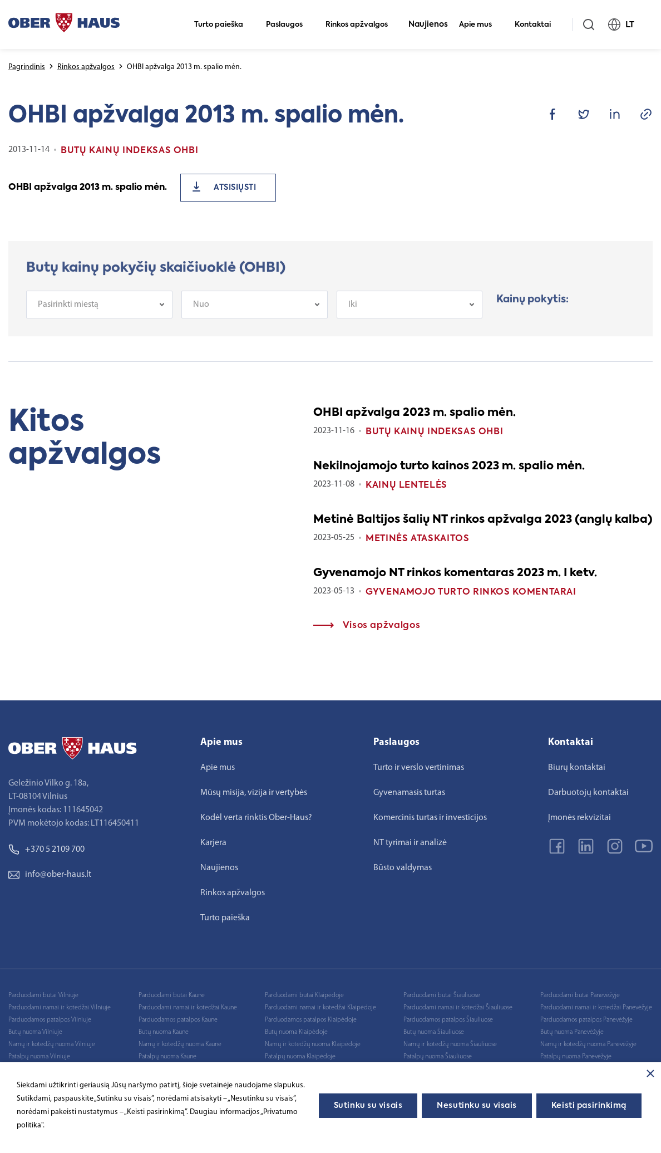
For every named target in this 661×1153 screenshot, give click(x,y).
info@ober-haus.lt (49, 874)
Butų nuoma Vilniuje (35, 1032)
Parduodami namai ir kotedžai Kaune (188, 1007)
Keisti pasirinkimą (589, 1106)
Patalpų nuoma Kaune (167, 1056)
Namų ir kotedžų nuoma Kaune (180, 1044)
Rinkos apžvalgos (361, 24)
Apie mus (480, 24)
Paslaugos (289, 24)
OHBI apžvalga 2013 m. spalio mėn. (87, 187)
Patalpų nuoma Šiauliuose (437, 1056)
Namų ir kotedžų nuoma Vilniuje (51, 1044)
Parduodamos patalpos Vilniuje (49, 1020)
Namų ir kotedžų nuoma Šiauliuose (450, 1044)
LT (626, 24)
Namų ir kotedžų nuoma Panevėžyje (588, 1044)
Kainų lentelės (406, 485)
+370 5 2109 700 (46, 849)
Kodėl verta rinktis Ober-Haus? (256, 817)
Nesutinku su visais (477, 1106)
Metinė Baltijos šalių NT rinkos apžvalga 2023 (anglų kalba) (483, 520)
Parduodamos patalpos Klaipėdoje (311, 1020)
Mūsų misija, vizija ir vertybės (253, 792)
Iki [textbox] (352, 312)
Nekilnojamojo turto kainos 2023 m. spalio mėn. (449, 466)
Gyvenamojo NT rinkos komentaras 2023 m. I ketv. (455, 573)
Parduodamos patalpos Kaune (178, 1020)
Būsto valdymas (402, 867)
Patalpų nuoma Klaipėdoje (300, 1056)
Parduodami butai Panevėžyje (580, 995)
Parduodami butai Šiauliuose (441, 995)
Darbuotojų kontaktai (588, 792)
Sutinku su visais (368, 1106)
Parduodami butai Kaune (172, 995)
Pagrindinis (26, 67)
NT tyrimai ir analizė (410, 842)
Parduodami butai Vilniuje (43, 995)
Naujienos (428, 24)
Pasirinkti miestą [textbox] (68, 312)
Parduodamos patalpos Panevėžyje (586, 1020)
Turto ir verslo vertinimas (418, 767)
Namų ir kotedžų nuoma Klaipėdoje (313, 1044)
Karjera (213, 842)
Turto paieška (223, 24)
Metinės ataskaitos (418, 538)
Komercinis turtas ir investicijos (430, 817)
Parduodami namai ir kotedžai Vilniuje (59, 1007)
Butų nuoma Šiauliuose (433, 1032)
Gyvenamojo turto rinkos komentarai (471, 592)
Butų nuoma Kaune (164, 1032)
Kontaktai (537, 24)
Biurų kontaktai (576, 767)
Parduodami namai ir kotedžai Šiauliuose (457, 1007)
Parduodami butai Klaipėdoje (304, 995)
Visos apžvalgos (366, 625)
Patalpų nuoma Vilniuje (39, 1056)
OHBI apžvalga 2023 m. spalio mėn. (414, 413)
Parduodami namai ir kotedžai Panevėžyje (596, 1007)
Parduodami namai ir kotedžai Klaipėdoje (320, 1007)
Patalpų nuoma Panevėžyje (575, 1056)
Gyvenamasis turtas (409, 792)
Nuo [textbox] (201, 312)
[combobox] (99, 313)
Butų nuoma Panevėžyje (572, 1032)
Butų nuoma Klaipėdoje (296, 1032)
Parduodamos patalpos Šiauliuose (448, 1020)
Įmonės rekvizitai (579, 817)
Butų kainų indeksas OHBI (434, 432)
